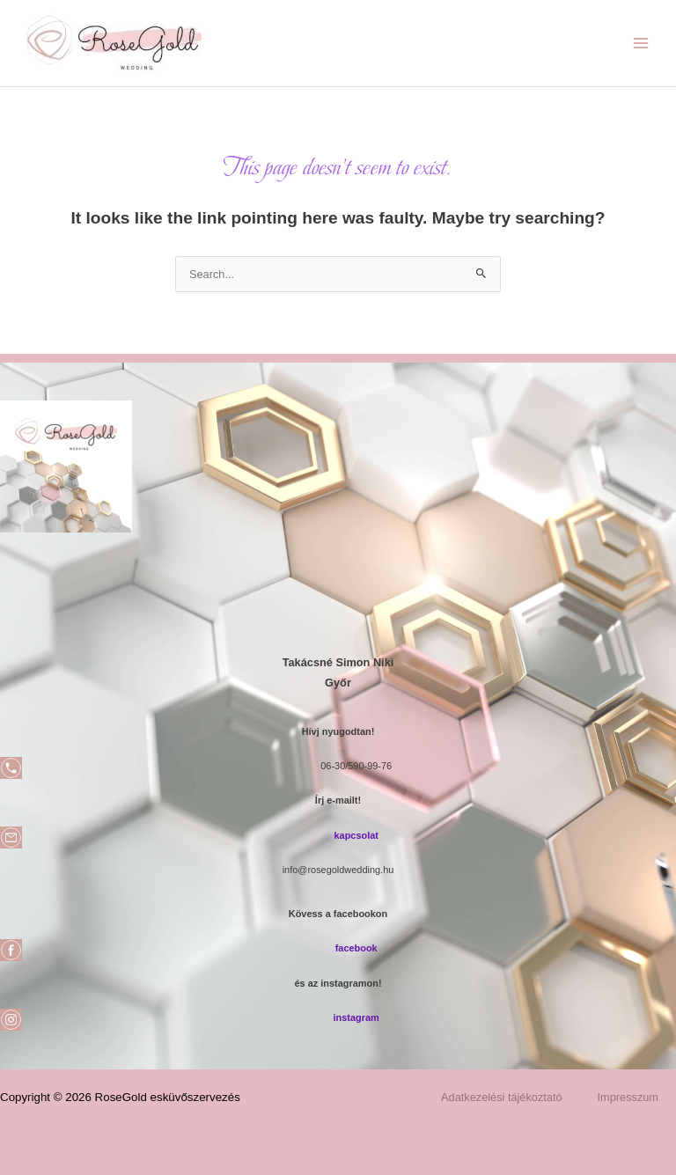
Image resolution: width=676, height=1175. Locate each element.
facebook (356, 948)
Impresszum (628, 1097)
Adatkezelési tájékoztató (501, 1097)
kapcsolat (356, 835)
